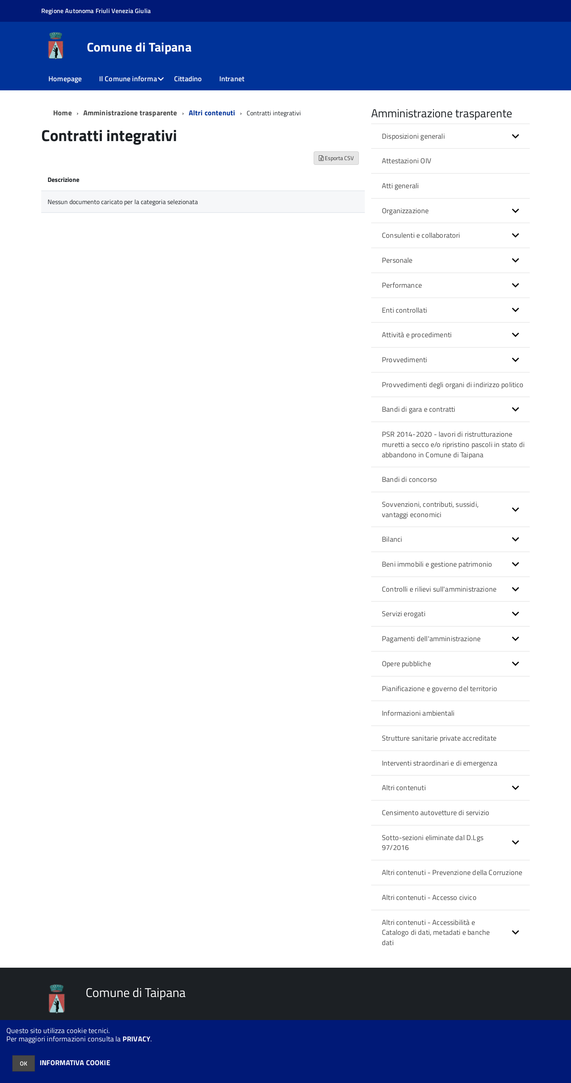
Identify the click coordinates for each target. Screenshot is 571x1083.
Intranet (231, 78)
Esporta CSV (336, 158)
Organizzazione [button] (405, 210)
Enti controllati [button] (404, 310)
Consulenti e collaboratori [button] (421, 235)
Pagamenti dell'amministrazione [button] (431, 638)
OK (23, 1063)
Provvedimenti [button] (404, 359)
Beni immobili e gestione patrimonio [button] (437, 564)
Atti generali (400, 185)
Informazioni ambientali (418, 713)
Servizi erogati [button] (403, 613)
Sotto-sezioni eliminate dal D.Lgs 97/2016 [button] (432, 842)
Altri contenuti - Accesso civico (429, 897)
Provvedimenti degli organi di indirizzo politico (453, 384)
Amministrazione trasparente (130, 112)
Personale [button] (397, 260)
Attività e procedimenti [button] (417, 334)
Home (62, 112)
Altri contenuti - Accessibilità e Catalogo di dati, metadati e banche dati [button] (436, 932)
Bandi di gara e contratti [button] (419, 409)
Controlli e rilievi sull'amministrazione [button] (439, 589)
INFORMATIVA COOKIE (75, 1062)
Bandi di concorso (409, 479)
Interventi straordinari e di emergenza (439, 763)
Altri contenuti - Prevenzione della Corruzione (452, 872)
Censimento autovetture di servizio (435, 812)
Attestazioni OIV (406, 160)
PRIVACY (136, 1038)
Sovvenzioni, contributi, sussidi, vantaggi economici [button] (430, 509)
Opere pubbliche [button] (406, 663)
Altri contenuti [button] (404, 787)
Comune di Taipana (139, 46)
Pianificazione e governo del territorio (439, 688)
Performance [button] (402, 285)
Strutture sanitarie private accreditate (439, 738)
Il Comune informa (128, 78)
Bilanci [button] (392, 539)
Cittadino (188, 78)
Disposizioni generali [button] (413, 136)
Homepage (65, 78)
